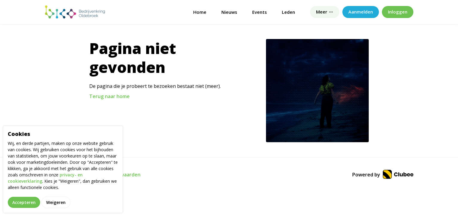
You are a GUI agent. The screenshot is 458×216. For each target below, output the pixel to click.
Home (199, 12)
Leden (288, 12)
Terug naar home (109, 96)
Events (259, 12)
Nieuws (229, 12)
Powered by (382, 174)
